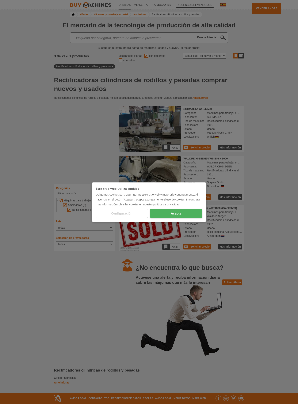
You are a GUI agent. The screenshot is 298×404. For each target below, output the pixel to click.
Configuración (121, 213)
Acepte (176, 213)
